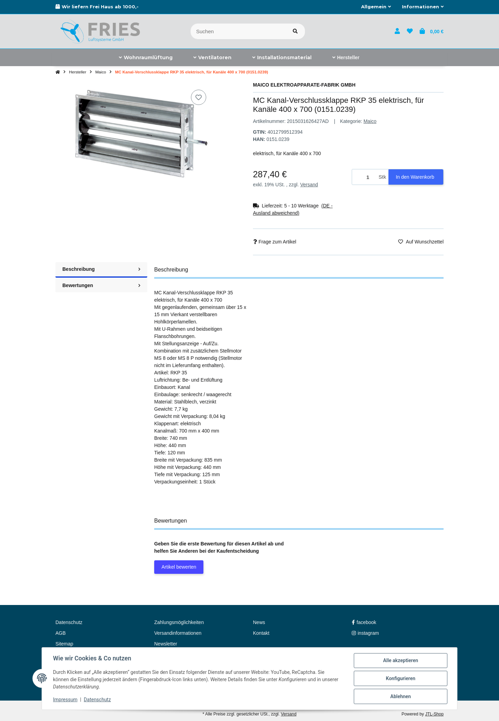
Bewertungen (101, 285)
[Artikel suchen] (295, 31)
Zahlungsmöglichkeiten (179, 622)
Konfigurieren (400, 678)
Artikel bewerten (178, 567)
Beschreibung (101, 269)
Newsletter (165, 644)
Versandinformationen (177, 633)
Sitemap (64, 644)
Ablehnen (400, 696)
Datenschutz (97, 699)
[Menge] (364, 177)
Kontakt (261, 633)
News (259, 622)
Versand (309, 184)
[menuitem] (145, 57)
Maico (370, 121)
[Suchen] (238, 31)
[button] (376, 6)
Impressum (65, 699)
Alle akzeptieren (400, 660)
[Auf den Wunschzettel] (198, 97)
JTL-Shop (434, 714)
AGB (60, 633)
